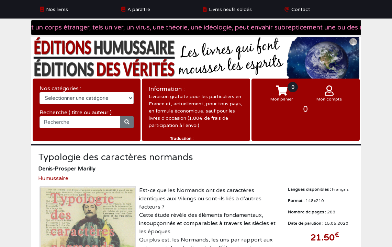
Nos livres (57, 9)
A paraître (138, 9)
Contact (300, 9)
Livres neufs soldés (230, 9)
